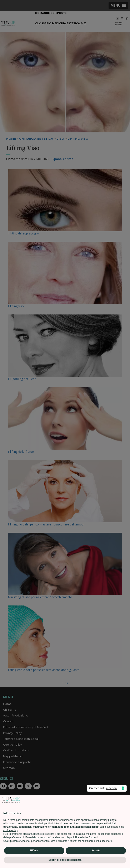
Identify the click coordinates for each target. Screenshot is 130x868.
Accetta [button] (95, 850)
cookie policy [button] (10, 830)
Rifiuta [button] (34, 850)
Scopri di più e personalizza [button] (65, 859)
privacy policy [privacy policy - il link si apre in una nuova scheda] (107, 820)
